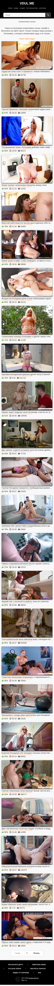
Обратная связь (39, 964)
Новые (16, 8)
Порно (10, 8)
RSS (39, 972)
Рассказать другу (15, 964)
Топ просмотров (32, 8)
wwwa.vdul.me (34, 978)
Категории (42, 8)
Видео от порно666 (21, 972)
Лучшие (22, 8)
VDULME (27, 3)
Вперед (36, 953)
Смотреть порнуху (38, 968)
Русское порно (14, 968)
